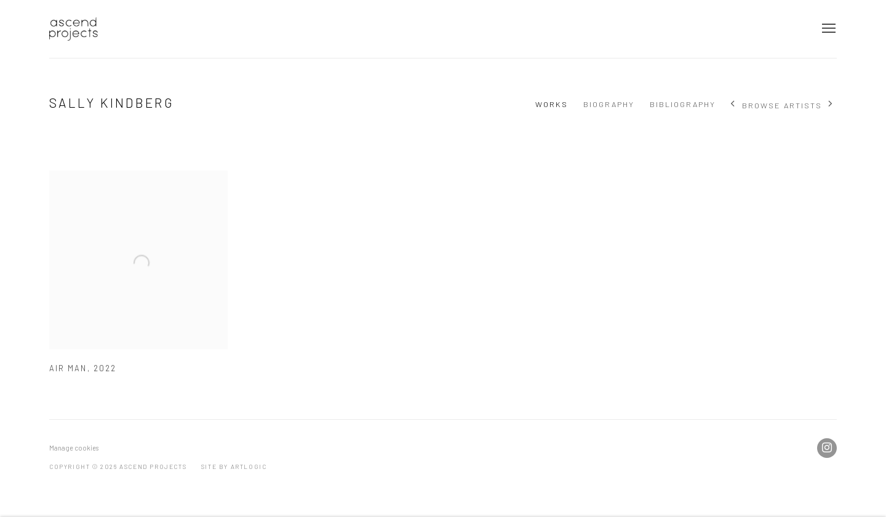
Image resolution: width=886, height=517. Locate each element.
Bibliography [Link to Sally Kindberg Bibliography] (683, 104)
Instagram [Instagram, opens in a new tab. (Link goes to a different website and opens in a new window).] (827, 448)
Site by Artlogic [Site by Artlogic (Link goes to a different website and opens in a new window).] (234, 466)
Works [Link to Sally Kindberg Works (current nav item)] (551, 104)
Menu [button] (827, 29)
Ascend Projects (73, 29)
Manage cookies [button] (73, 448)
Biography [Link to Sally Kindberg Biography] (608, 104)
